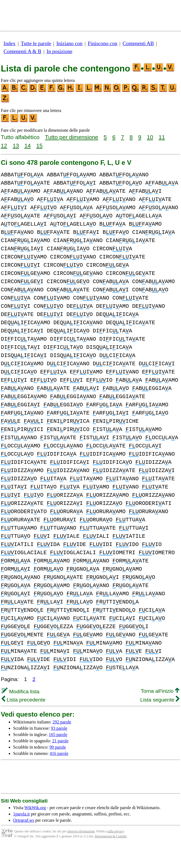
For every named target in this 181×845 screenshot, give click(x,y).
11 (162, 137)
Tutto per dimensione (71, 137)
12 (4, 145)
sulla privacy (115, 831)
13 (16, 145)
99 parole (57, 747)
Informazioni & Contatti (111, 836)
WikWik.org (35, 807)
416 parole (59, 753)
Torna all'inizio (160, 691)
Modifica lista (20, 691)
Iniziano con (69, 43)
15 (39, 145)
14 (27, 145)
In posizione (59, 51)
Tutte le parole (36, 43)
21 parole (60, 740)
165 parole (58, 734)
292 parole (61, 722)
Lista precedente (23, 700)
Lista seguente (159, 700)
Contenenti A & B (22, 51)
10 (150, 137)
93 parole (59, 728)
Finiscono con (102, 43)
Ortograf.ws (23, 820)
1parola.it (21, 814)
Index (10, 43)
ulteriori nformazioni (81, 831)
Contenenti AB (138, 43)
